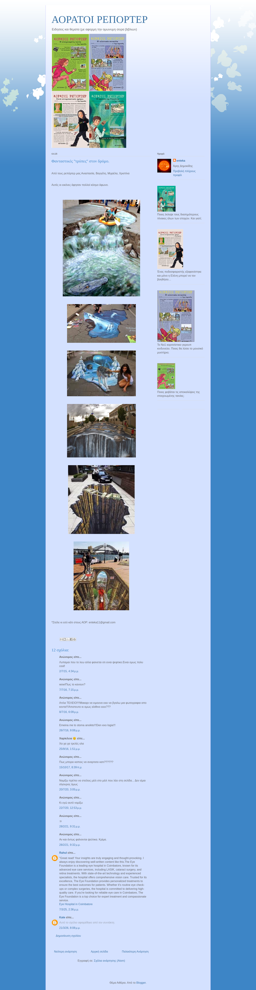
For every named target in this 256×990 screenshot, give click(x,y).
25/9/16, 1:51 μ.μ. (69, 748)
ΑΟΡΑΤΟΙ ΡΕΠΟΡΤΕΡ (100, 19)
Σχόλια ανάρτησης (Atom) (109, 960)
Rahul (63, 852)
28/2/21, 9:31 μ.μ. (69, 826)
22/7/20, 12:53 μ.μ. (70, 807)
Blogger (141, 982)
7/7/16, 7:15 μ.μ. (69, 689)
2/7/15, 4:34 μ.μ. (69, 671)
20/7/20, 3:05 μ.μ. (69, 789)
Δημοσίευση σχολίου (68, 935)
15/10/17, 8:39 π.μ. (70, 767)
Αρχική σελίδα (99, 951)
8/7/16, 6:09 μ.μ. (69, 711)
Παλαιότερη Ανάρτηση (135, 951)
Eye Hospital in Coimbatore (76, 904)
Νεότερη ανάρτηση (65, 951)
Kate (62, 917)
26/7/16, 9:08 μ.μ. (69, 730)
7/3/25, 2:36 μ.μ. (69, 909)
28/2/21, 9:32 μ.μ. (69, 844)
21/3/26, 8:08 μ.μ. (69, 927)
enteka (181, 160)
